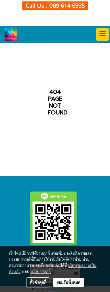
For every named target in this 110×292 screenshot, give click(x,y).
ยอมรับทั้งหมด (68, 282)
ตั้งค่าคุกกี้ (38, 282)
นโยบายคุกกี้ (41, 271)
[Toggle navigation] (102, 34)
